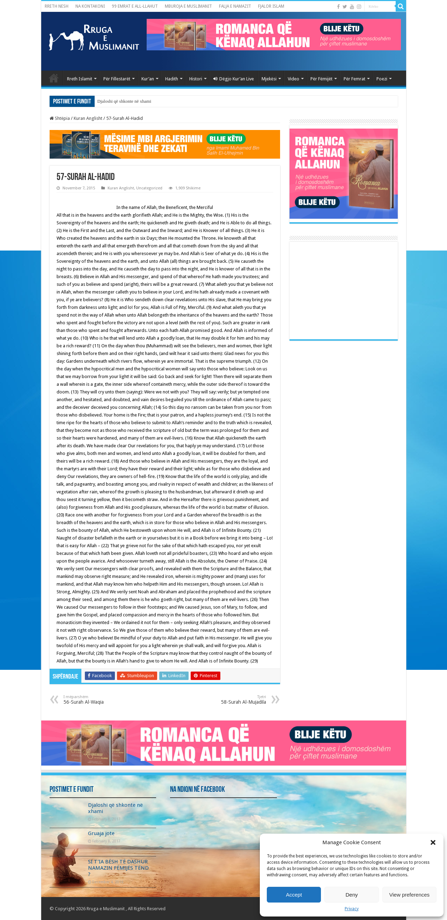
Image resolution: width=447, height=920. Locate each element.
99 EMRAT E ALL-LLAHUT (135, 6)
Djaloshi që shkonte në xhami (124, 101)
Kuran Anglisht (88, 118)
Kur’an (147, 78)
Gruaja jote (101, 833)
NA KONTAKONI (90, 6)
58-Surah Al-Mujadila (230, 700)
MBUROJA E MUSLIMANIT (188, 6)
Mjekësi (269, 78)
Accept (294, 895)
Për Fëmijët (321, 78)
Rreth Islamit (79, 78)
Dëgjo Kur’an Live (233, 78)
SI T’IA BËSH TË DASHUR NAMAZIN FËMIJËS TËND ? (118, 868)
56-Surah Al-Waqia (99, 700)
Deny (351, 895)
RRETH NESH (56, 6)
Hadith (171, 78)
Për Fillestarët (116, 78)
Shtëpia (60, 118)
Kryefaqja (54, 78)
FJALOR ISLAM (271, 6)
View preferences (409, 895)
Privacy (352, 908)
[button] (433, 842)
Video (293, 78)
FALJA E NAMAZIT (235, 6)
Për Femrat (354, 78)
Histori (195, 78)
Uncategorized (149, 188)
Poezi (381, 78)
